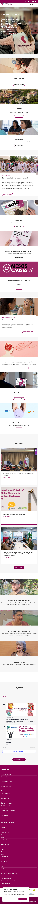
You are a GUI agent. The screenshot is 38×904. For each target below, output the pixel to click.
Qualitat (2, 854)
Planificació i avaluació (5, 883)
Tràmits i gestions (4, 808)
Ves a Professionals (19, 145)
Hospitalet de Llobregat (6, 798)
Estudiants (3, 830)
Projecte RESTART (4, 839)
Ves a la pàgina (19, 428)
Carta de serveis (4, 815)
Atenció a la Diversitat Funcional (7, 776)
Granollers (3, 796)
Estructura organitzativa (6, 863)
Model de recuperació (5, 771)
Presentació (3, 846)
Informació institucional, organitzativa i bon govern (11, 876)
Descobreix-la (19, 288)
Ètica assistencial (4, 856)
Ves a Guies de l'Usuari (19, 398)
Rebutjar (15, 898)
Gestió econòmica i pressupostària (8, 880)
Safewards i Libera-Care (6, 786)
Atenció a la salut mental (6, 774)
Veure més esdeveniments (19, 759)
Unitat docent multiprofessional (7, 825)
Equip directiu (4, 861)
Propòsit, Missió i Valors (28, 331)
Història (2, 849)
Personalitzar (8, 898)
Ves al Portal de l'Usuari (19, 84)
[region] (15, 894)
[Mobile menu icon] (35, 5)
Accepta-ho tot (23, 898)
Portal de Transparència (6, 868)
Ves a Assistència (19, 116)
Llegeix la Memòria (19, 257)
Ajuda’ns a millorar (5, 817)
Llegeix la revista (19, 226)
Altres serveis (3, 783)
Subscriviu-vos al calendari (18, 751)
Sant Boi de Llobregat (5, 793)
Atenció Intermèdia (5, 779)
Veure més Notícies (19, 567)
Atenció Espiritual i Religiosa (6, 781)
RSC (2, 866)
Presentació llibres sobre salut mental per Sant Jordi (17, 719)
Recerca (2, 834)
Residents (3, 827)
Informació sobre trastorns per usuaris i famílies (10, 813)
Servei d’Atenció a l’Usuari (6, 805)
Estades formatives (5, 832)
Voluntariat (3, 859)
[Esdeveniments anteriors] (4, 747)
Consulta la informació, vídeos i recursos (19, 368)
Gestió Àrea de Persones (6, 878)
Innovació (3, 837)
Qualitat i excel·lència (7, 194)
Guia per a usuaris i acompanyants (8, 810)
